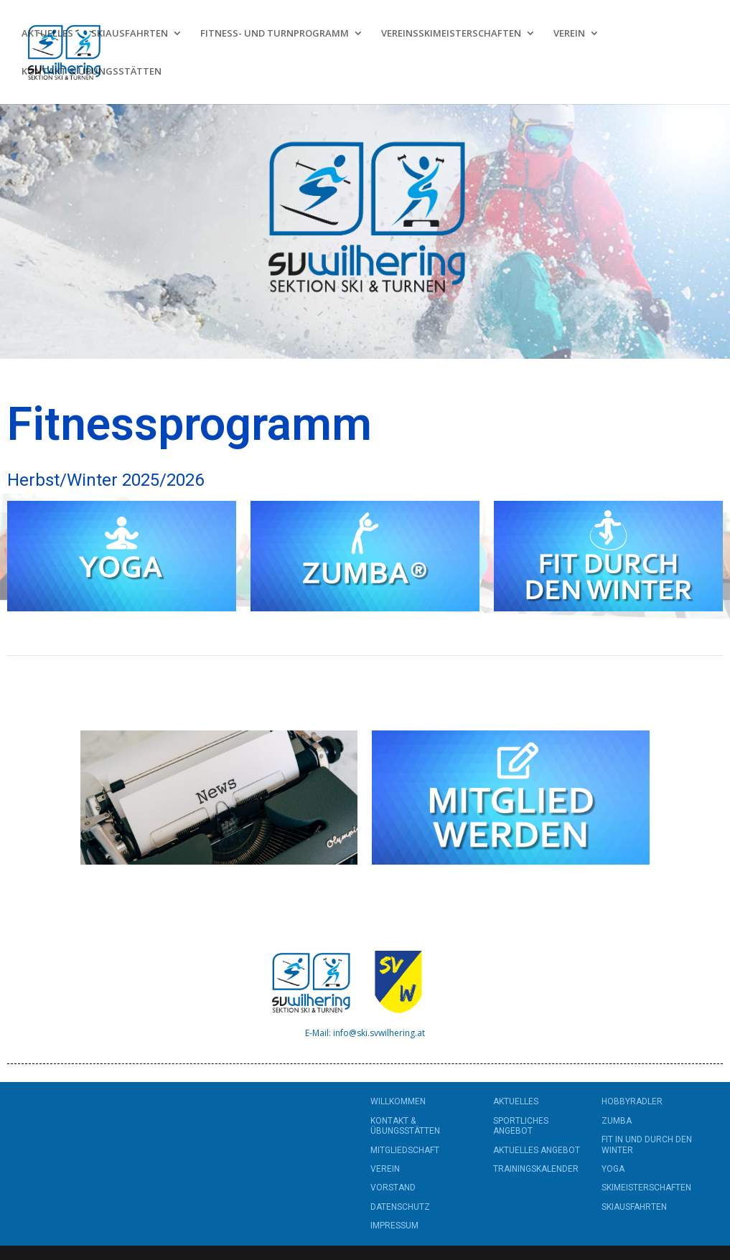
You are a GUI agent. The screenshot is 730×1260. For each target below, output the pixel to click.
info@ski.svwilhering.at (379, 1033)
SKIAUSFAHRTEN (129, 33)
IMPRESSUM (394, 1226)
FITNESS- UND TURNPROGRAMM (274, 33)
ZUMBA (617, 1121)
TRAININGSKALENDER (536, 1169)
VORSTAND (393, 1188)
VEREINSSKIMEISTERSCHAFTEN (451, 33)
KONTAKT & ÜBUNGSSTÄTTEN (92, 71)
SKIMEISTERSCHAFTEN (646, 1188)
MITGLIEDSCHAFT (404, 1150)
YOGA (613, 1169)
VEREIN (569, 33)
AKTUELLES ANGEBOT (536, 1150)
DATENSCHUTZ (400, 1207)
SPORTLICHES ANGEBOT (520, 1126)
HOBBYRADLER (632, 1101)
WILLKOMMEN (398, 1101)
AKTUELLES (47, 33)
